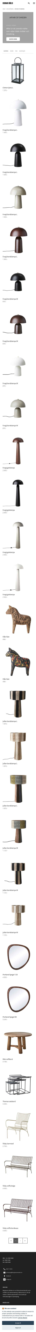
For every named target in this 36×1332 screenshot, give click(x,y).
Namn (11, 51)
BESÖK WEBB (13, 39)
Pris (16, 51)
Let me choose (22, 1318)
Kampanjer (22, 51)
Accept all (18, 1323)
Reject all (18, 1328)
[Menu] (34, 3)
